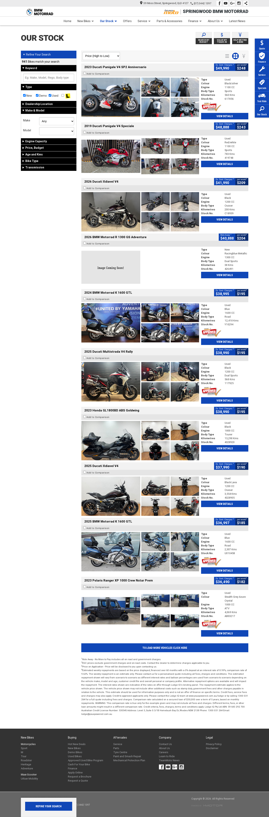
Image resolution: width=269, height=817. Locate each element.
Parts (116, 748)
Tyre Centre (120, 752)
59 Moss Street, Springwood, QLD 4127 (164, 3)
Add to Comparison (98, 73)
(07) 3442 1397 (202, 3)
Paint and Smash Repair (127, 756)
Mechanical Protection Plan (129, 760)
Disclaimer (212, 748)
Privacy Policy (214, 744)
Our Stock (108, 21)
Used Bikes (75, 756)
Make (26, 120)
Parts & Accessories (169, 21)
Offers (127, 21)
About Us (215, 21)
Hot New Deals (77, 744)
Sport (24, 748)
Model (27, 130)
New (27, 95)
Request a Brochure (79, 776)
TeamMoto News (169, 760)
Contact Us (165, 744)
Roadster (26, 760)
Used (53, 95)
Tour (23, 756)
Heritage (26, 764)
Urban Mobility (29, 778)
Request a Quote (78, 780)
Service (144, 21)
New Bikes (85, 21)
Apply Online (75, 772)
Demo (41, 95)
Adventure (27, 768)
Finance (195, 21)
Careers (163, 752)
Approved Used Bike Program (85, 760)
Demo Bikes (75, 752)
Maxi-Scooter (29, 774)
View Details (224, 116)
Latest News (237, 21)
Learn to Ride (167, 756)
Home (67, 21)
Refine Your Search (37, 54)
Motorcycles (28, 744)
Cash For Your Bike (79, 764)
